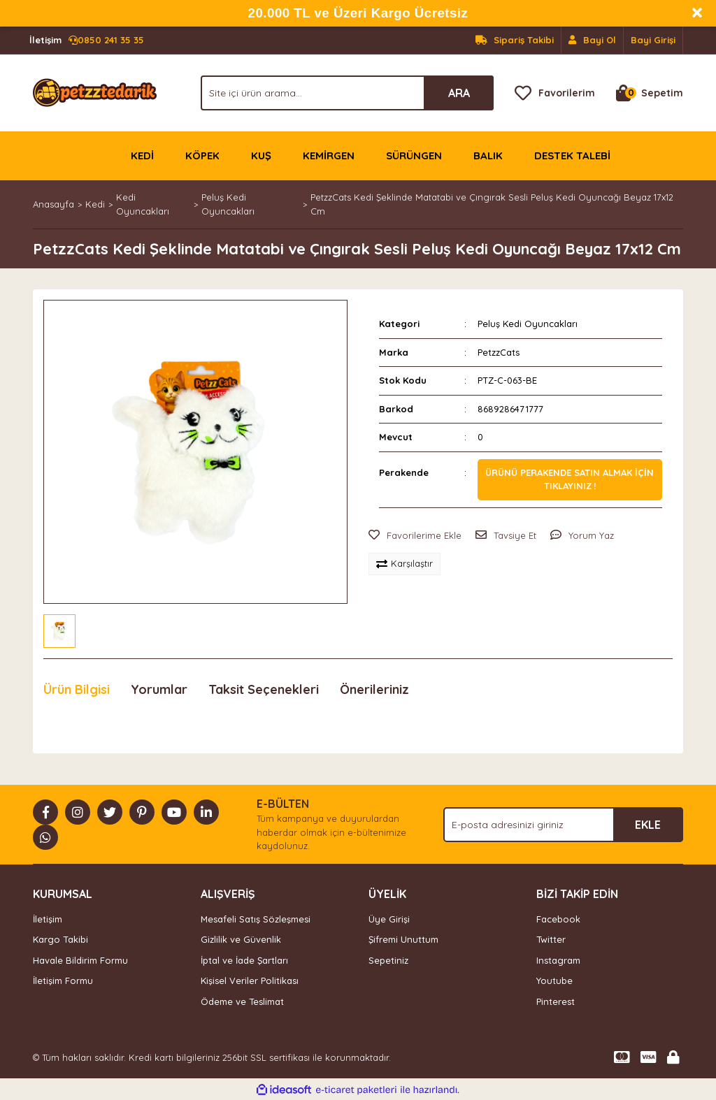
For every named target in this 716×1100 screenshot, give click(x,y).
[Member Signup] (592, 41)
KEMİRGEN (329, 155)
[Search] (347, 92)
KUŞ (261, 155)
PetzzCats (499, 352)
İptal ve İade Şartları (244, 960)
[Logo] (95, 91)
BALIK (488, 155)
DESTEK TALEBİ (572, 155)
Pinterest (555, 1001)
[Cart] (649, 93)
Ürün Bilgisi (76, 689)
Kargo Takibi (60, 939)
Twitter (551, 939)
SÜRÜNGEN (414, 155)
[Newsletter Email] (563, 824)
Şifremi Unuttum (403, 939)
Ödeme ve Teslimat (242, 1001)
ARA (459, 93)
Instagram (558, 960)
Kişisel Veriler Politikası (250, 980)
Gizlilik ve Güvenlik (241, 939)
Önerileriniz (374, 689)
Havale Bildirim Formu (80, 960)
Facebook (558, 919)
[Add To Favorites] (414, 536)
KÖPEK (202, 155)
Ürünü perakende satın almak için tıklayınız (569, 479)
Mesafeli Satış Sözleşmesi (255, 919)
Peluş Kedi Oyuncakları (528, 323)
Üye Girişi (389, 919)
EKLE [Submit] (648, 825)
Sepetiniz (388, 960)
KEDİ (142, 155)
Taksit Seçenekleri (263, 689)
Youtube (554, 980)
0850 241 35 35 (86, 41)
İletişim (47, 919)
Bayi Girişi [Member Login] (653, 39)
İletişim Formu (63, 980)
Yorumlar (159, 689)
